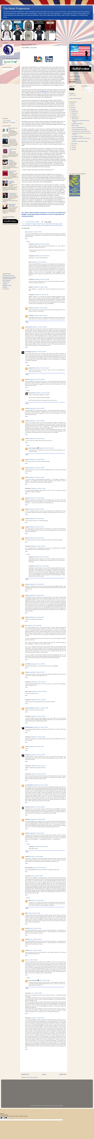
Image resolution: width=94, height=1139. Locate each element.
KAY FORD (27, 664)
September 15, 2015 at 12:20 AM (42, 279)
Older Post (62, 1074)
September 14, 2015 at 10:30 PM (42, 244)
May (73, 149)
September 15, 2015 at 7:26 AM (37, 537)
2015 (72, 109)
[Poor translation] (5, 1118)
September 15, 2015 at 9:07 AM (37, 595)
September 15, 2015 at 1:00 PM (42, 566)
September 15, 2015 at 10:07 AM (38, 664)
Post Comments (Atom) (33, 1077)
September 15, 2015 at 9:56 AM (34, 625)
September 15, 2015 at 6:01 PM (38, 736)
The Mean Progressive (16, 8)
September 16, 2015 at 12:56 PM (37, 807)
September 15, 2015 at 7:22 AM (41, 287)
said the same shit (26, 139)
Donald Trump (40, 223)
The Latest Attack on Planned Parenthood (81, 131)
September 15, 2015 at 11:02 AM (38, 681)
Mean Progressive (56, 223)
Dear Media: (33, 223)
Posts (84, 88)
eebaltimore (28, 819)
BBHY (30, 900)
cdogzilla (27, 526)
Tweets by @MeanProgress (75, 98)
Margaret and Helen (7, 285)
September (74, 116)
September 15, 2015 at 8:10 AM (38, 546)
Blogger (61, 1105)
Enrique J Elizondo (29, 707)
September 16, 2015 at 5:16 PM (38, 819)
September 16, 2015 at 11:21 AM (38, 774)
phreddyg (31, 315)
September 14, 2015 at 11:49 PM (37, 467)
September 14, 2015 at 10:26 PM (38, 351)
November (74, 113)
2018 (72, 103)
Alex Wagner (28, 223)
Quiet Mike (5, 287)
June (73, 147)
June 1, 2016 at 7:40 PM (44, 980)
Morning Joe (29, 225)
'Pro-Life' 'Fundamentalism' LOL (79, 127)
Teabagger (5, 283)
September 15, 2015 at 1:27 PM (41, 727)
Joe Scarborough (47, 223)
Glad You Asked (75, 125)
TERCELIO (27, 856)
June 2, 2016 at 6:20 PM (36, 993)
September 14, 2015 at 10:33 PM (42, 255)
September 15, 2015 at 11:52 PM (38, 754)
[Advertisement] (10, 94)
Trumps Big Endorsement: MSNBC (12, 182)
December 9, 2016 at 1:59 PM (41, 846)
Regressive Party (40, 225)
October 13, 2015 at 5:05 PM (36, 856)
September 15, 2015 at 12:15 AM (37, 477)
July (73, 145)
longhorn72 (31, 367)
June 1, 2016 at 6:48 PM (32, 959)
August (73, 143)
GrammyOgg (28, 351)
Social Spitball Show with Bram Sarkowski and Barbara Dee (9, 278)
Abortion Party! (75, 118)
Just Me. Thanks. (12, 139)
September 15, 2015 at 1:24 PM (38, 716)
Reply (26, 238)
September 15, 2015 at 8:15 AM (42, 294)
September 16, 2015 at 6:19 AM (38, 765)
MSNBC (34, 225)
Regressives (47, 225)
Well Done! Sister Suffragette (12, 172)
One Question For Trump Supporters (12, 194)
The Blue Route (6, 281)
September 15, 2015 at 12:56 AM (37, 498)
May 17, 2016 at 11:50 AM (35, 939)
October (74, 115)
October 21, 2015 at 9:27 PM (39, 867)
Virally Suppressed (7, 280)
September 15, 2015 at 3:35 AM (37, 518)
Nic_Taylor (51, 1105)
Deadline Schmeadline (11, 161)
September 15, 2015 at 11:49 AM (41, 367)
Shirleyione (27, 754)
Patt (26, 625)
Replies (28, 241)
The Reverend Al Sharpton (56, 225)
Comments (85, 90)
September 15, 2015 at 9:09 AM (40, 307)
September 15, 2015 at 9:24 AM (37, 617)
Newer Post (25, 1074)
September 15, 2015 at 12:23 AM (46, 448)
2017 (72, 105)
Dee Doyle (27, 807)
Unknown (31, 307)
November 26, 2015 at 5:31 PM (40, 315)
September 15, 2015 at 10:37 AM (37, 672)
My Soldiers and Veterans (77, 123)
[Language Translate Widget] (10, 121)
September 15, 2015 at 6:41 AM (37, 526)
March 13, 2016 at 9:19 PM (34, 913)
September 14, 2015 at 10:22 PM (39, 326)
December (74, 111)
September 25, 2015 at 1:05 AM (37, 833)
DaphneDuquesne (29, 727)
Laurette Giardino (29, 785)
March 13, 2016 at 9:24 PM (38, 900)
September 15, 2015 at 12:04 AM (39, 262)
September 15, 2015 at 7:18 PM (37, 746)
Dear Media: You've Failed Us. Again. (80, 141)
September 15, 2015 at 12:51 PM (38, 699)
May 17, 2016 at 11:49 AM (35, 928)
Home (44, 1074)
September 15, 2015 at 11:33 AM (39, 691)
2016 (72, 107)
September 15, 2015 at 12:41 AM (38, 488)
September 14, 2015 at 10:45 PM (37, 420)
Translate (11, 122)
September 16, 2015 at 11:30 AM (41, 785)
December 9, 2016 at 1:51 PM (37, 1017)
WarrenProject (32, 392)
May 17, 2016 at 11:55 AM (35, 950)
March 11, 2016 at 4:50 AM (37, 875)
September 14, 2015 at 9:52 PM (35, 231)
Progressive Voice (72, 95)
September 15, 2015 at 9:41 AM (43, 392)
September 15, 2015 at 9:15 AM (42, 556)
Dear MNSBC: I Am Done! (77, 136)
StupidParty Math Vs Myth (8, 275)
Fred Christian (6, 288)
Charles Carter (28, 326)
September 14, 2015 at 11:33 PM (37, 438)
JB (25, 959)
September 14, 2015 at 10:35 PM (37, 379)
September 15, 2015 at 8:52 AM (37, 584)
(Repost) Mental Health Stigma (12, 205)
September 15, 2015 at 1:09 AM (37, 509)
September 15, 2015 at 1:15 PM (41, 707)
